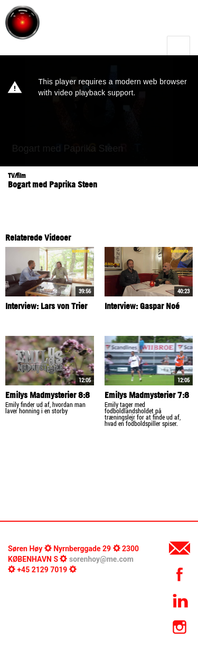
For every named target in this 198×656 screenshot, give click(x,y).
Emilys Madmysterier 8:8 (47, 395)
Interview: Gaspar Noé (142, 306)
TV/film (17, 175)
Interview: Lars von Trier (46, 306)
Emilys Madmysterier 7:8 (147, 395)
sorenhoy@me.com (101, 559)
